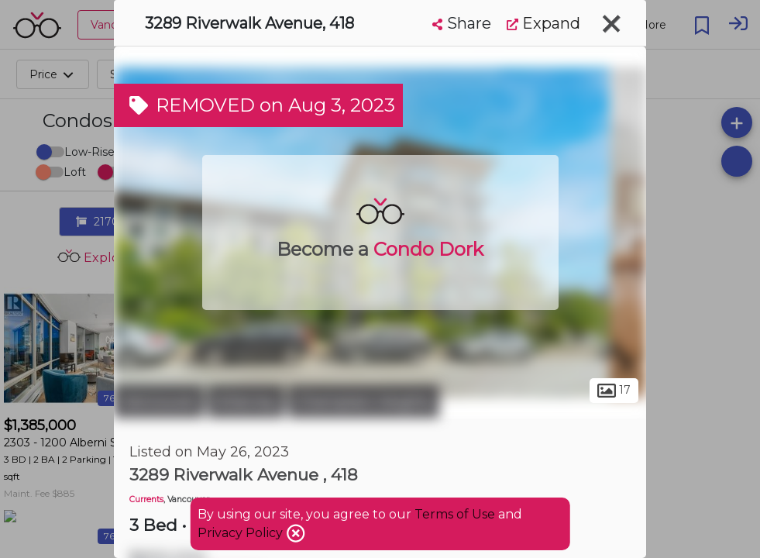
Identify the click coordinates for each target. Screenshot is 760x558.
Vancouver (159, 401)
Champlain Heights (364, 401)
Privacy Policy (242, 532)
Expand (543, 23)
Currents (146, 499)
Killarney (246, 401)
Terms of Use (454, 514)
